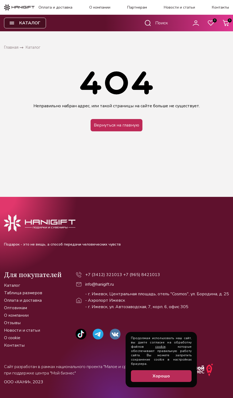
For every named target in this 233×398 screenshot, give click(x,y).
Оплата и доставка (55, 7)
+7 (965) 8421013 (141, 275)
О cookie (12, 338)
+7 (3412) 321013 (103, 275)
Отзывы (12, 323)
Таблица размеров (23, 293)
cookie (160, 347)
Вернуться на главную (116, 125)
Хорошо (161, 376)
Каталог (12, 285)
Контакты (220, 7)
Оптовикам (15, 308)
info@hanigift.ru (99, 284)
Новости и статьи (179, 7)
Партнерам (137, 7)
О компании (99, 7)
